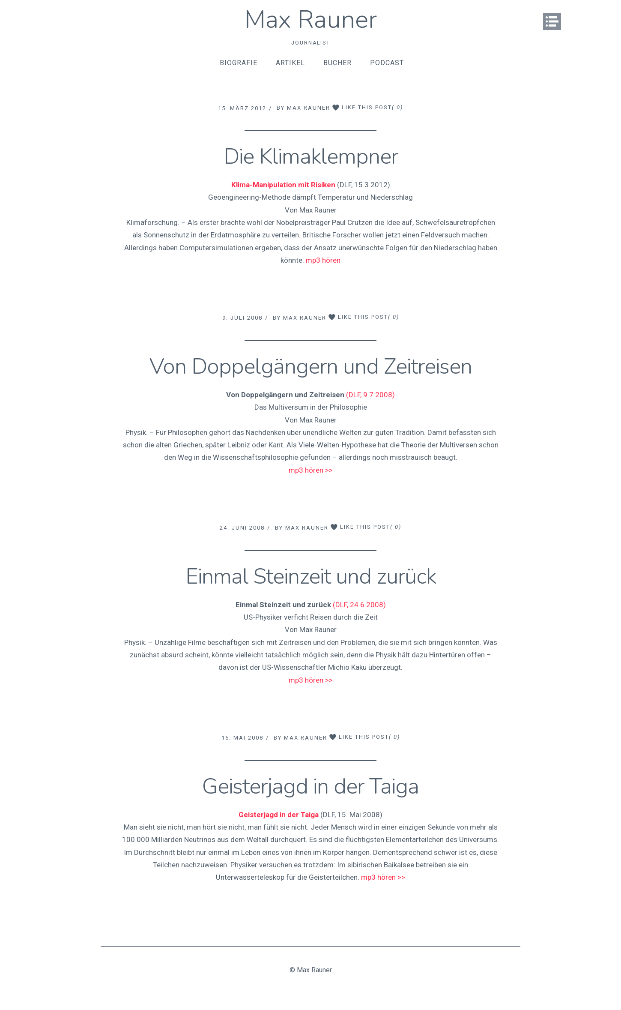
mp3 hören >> (311, 470)
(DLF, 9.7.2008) (370, 394)
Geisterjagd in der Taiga (310, 786)
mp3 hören (323, 260)
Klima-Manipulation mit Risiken (283, 184)
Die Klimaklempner (311, 156)
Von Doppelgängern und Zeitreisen (310, 366)
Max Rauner (311, 19)
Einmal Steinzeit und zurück (310, 576)
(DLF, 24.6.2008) (359, 604)
